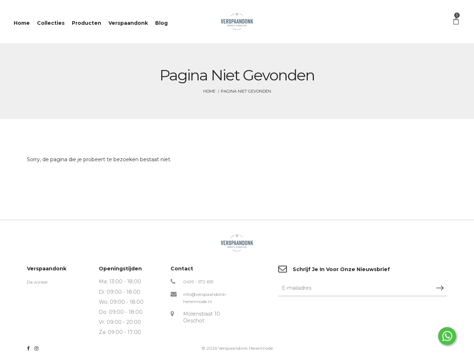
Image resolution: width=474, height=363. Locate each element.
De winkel (37, 282)
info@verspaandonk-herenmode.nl (205, 298)
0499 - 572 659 (198, 281)
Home (209, 91)
